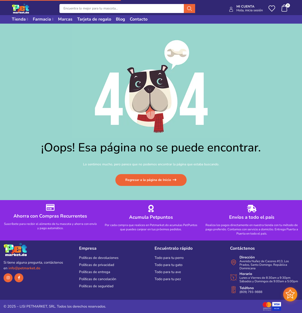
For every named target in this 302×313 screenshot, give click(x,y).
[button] (284, 8)
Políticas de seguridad (96, 286)
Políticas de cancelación (97, 279)
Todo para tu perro (169, 257)
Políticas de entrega (94, 272)
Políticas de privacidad (96, 264)
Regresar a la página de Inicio (148, 180)
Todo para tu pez (168, 279)
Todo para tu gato (168, 264)
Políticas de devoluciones (98, 257)
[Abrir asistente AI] (290, 294)
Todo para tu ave (168, 272)
